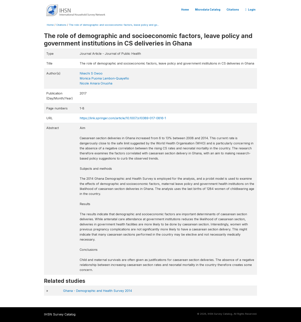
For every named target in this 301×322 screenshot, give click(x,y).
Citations (233, 9)
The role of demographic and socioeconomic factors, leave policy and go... (114, 24)
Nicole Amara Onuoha (96, 83)
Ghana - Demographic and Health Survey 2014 (97, 291)
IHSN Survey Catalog (59, 314)
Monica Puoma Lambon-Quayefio (104, 78)
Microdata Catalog (207, 9)
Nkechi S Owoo (91, 73)
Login (250, 9)
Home (185, 9)
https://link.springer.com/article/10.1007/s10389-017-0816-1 (123, 118)
